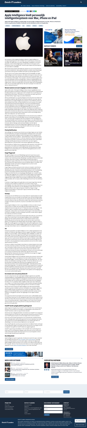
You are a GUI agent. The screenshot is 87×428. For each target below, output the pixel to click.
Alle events (79, 46)
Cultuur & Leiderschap (9, 406)
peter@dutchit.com (67, 417)
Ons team (26, 410)
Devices (28, 25)
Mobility (40, 25)
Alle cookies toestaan (80, 420)
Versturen (66, 392)
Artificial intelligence (16, 25)
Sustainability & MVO (9, 409)
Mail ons (65, 409)
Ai (23, 25)
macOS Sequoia (31, 339)
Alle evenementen (28, 405)
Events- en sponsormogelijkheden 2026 (32, 409)
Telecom (34, 25)
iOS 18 (20, 339)
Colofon (25, 412)
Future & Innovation (9, 407)
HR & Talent (7, 405)
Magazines (26, 406)
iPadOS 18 (24, 339)
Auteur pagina (55, 376)
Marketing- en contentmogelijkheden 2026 (33, 407)
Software (7, 25)
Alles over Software (10, 379)
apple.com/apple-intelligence (20, 345)
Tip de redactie (9, 349)
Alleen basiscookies (80, 424)
